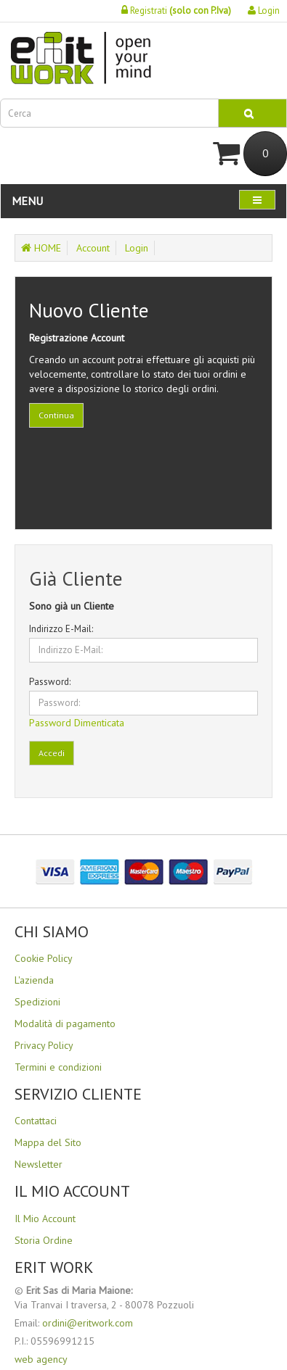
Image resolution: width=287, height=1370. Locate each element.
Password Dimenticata (76, 722)
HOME (41, 247)
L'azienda (34, 980)
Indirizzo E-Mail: (61, 629)
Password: (49, 682)
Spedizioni (37, 1001)
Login (264, 10)
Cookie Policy (44, 958)
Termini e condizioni (58, 1067)
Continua (56, 415)
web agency (41, 1359)
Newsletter (38, 1164)
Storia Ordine (44, 1240)
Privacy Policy (44, 1045)
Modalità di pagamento (65, 1023)
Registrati (176, 10)
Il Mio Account (45, 1218)
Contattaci (36, 1120)
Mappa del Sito (48, 1142)
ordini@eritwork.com (87, 1322)
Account (93, 247)
